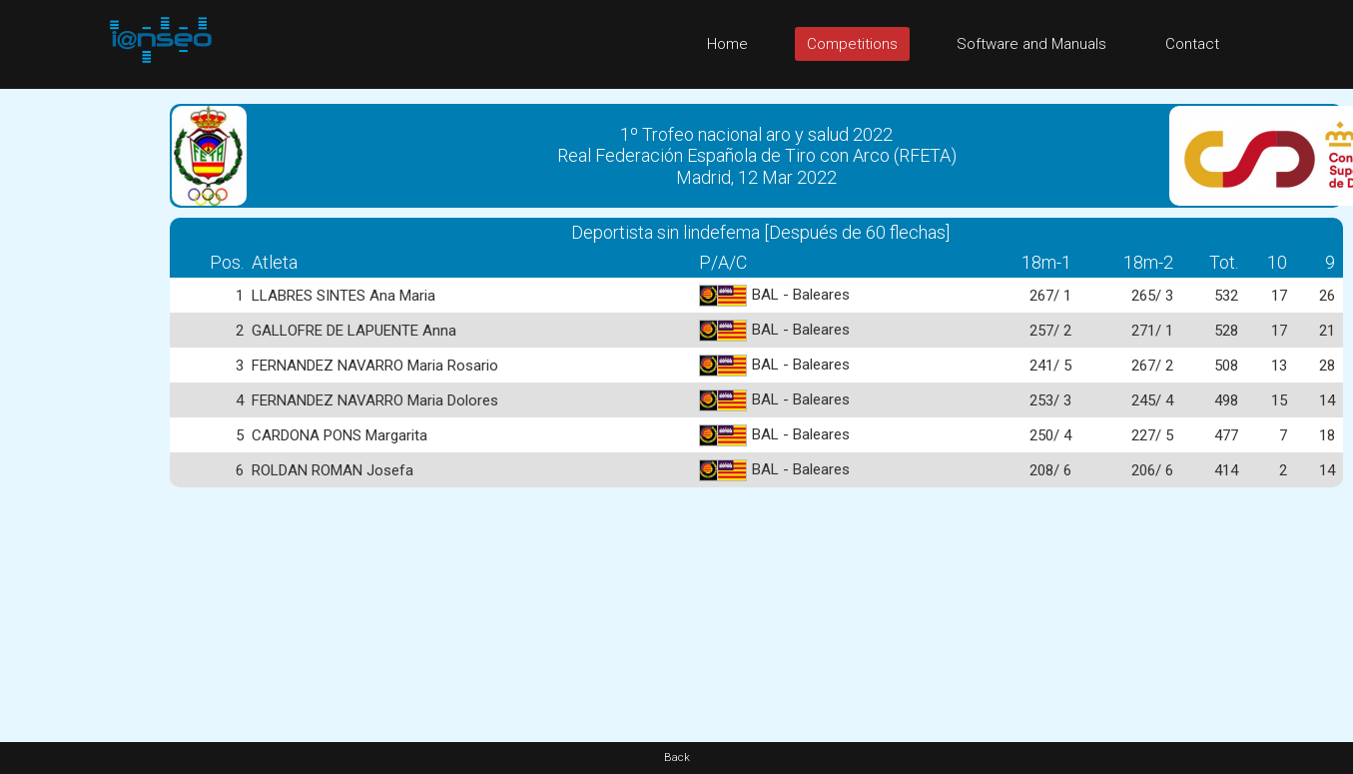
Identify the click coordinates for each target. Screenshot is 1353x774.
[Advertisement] (80, 388)
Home (727, 44)
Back (677, 757)
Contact (1192, 44)
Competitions (852, 44)
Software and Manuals (1031, 44)
